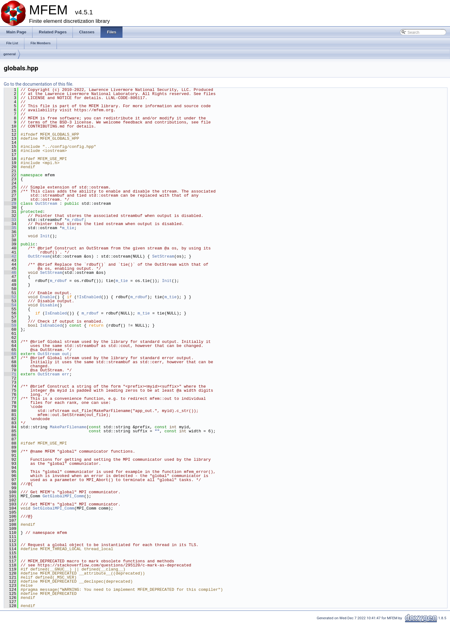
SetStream (163, 256)
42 (10, 256)
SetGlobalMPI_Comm (53, 508)
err (65, 374)
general (9, 54)
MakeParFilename (68, 427)
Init (45, 236)
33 (10, 220)
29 (10, 203)
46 (10, 272)
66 (10, 354)
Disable (48, 305)
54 (10, 305)
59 (10, 325)
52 (10, 297)
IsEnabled (90, 297)
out (65, 354)
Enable (47, 297)
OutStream (46, 203)
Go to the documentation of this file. (38, 84)
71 (10, 374)
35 (10, 228)
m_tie (68, 228)
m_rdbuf (75, 220)
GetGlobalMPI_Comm (63, 496)
